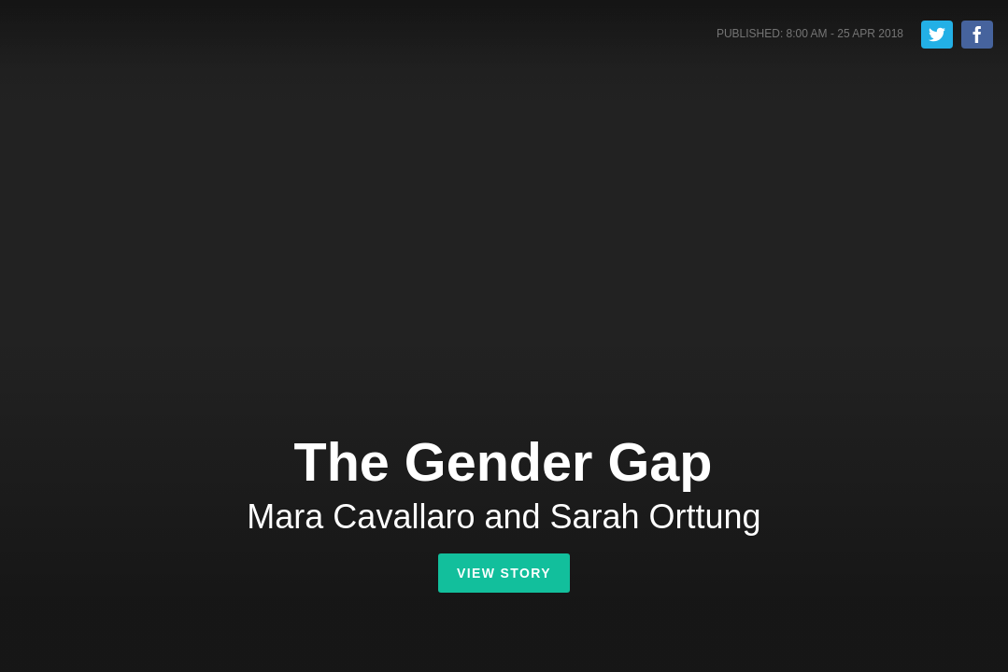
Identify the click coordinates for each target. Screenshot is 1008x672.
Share (977, 34)
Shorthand (96, 36)
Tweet (937, 34)
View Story (504, 573)
